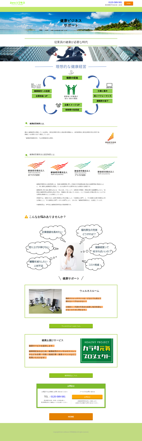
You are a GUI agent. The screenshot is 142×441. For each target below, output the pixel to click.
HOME (129, 3)
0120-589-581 (115, 2)
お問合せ (87, 397)
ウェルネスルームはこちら (71, 326)
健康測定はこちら (71, 375)
